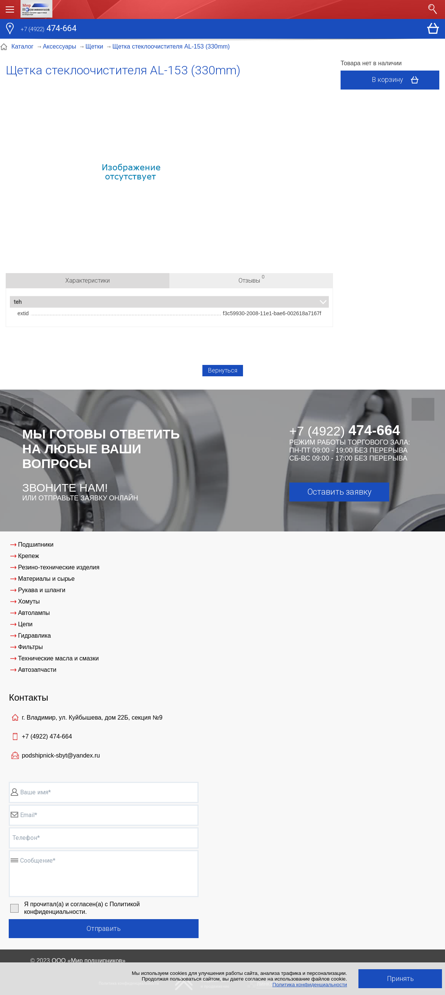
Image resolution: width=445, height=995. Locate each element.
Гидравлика (34, 635)
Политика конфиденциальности (309, 984)
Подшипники (36, 544)
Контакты (28, 697)
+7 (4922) (47, 736)
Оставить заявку (339, 492)
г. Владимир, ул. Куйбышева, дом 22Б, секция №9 (92, 717)
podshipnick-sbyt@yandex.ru (61, 755)
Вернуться (222, 370)
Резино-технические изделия (58, 567)
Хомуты (28, 601)
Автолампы (34, 613)
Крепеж (28, 556)
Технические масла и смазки (58, 658)
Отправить (104, 928)
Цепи (25, 624)
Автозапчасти (37, 669)
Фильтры (30, 647)
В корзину (398, 80)
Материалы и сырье (46, 578)
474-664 (48, 29)
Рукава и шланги (41, 590)
